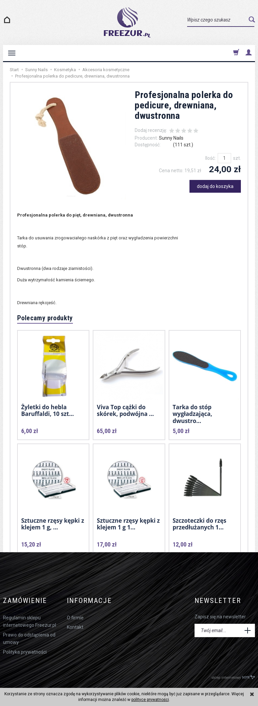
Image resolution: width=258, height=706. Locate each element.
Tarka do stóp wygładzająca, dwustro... (192, 414)
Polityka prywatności (25, 652)
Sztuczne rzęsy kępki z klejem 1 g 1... (128, 524)
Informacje (89, 601)
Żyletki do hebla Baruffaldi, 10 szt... (47, 410)
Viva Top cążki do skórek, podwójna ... (125, 410)
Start (14, 69)
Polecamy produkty (45, 318)
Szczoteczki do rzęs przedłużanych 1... (199, 524)
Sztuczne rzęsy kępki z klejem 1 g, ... (52, 524)
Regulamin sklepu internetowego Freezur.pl (29, 621)
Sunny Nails (171, 138)
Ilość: (210, 158)
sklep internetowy (233, 677)
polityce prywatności (150, 699)
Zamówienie (25, 601)
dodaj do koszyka (215, 186)
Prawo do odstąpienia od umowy (29, 638)
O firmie (75, 617)
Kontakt (75, 627)
